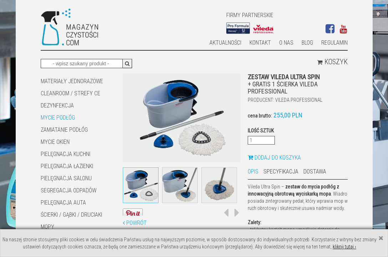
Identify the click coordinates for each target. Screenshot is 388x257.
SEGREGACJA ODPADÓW (68, 190)
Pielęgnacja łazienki (67, 166)
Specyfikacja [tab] (280, 171)
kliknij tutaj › (344, 247)
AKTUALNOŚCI (225, 42)
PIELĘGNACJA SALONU (66, 178)
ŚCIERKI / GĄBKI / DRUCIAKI (71, 214)
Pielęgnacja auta (63, 202)
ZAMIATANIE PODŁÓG (64, 129)
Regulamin (334, 42)
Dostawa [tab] (314, 171)
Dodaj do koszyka (274, 157)
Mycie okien (55, 141)
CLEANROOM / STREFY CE (70, 93)
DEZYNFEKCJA (57, 105)
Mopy (47, 226)
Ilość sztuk (261, 130)
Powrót (135, 223)
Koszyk (332, 61)
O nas (286, 42)
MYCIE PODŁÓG (58, 117)
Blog (307, 42)
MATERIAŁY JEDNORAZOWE (72, 81)
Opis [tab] (253, 171)
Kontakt (260, 42)
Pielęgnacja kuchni (65, 154)
